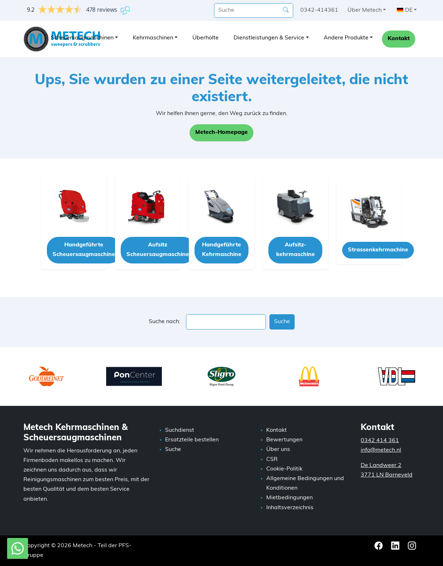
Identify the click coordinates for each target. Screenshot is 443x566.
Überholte (205, 38)
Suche (173, 449)
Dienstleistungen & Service (269, 38)
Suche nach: (164, 322)
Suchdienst (179, 430)
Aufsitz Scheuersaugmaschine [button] (157, 249)
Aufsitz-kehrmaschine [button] (295, 249)
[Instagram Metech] (412, 546)
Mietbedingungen (289, 498)
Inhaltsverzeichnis (289, 508)
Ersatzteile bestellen (192, 440)
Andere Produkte (346, 38)
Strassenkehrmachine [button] (378, 250)
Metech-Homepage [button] (221, 132)
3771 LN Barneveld (386, 475)
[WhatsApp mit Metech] (17, 548)
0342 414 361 (380, 440)
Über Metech (365, 10)
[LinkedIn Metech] (396, 546)
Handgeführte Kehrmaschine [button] (221, 249)
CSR (272, 459)
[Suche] (253, 10)
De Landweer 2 (381, 465)
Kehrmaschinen (153, 38)
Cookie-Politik (284, 469)
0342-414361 (319, 10)
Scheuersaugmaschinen (82, 38)
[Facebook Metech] (379, 546)
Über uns (278, 449)
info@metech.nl (381, 450)
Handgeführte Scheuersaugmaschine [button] (84, 249)
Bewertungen (284, 440)
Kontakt (399, 39)
